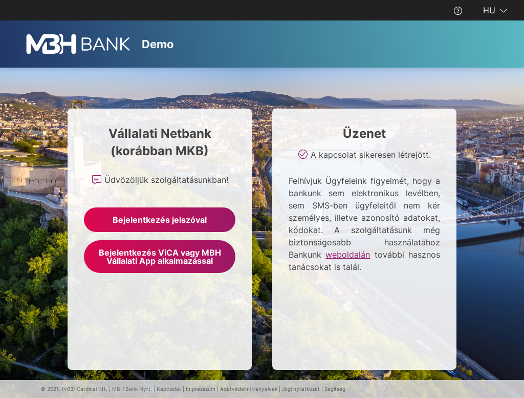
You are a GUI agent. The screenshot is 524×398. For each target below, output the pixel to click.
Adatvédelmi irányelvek (248, 389)
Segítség (334, 389)
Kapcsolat (169, 389)
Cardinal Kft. (92, 389)
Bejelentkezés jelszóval (160, 220)
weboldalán (347, 254)
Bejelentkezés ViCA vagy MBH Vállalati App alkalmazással (160, 256)
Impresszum (200, 389)
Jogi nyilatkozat (301, 389)
